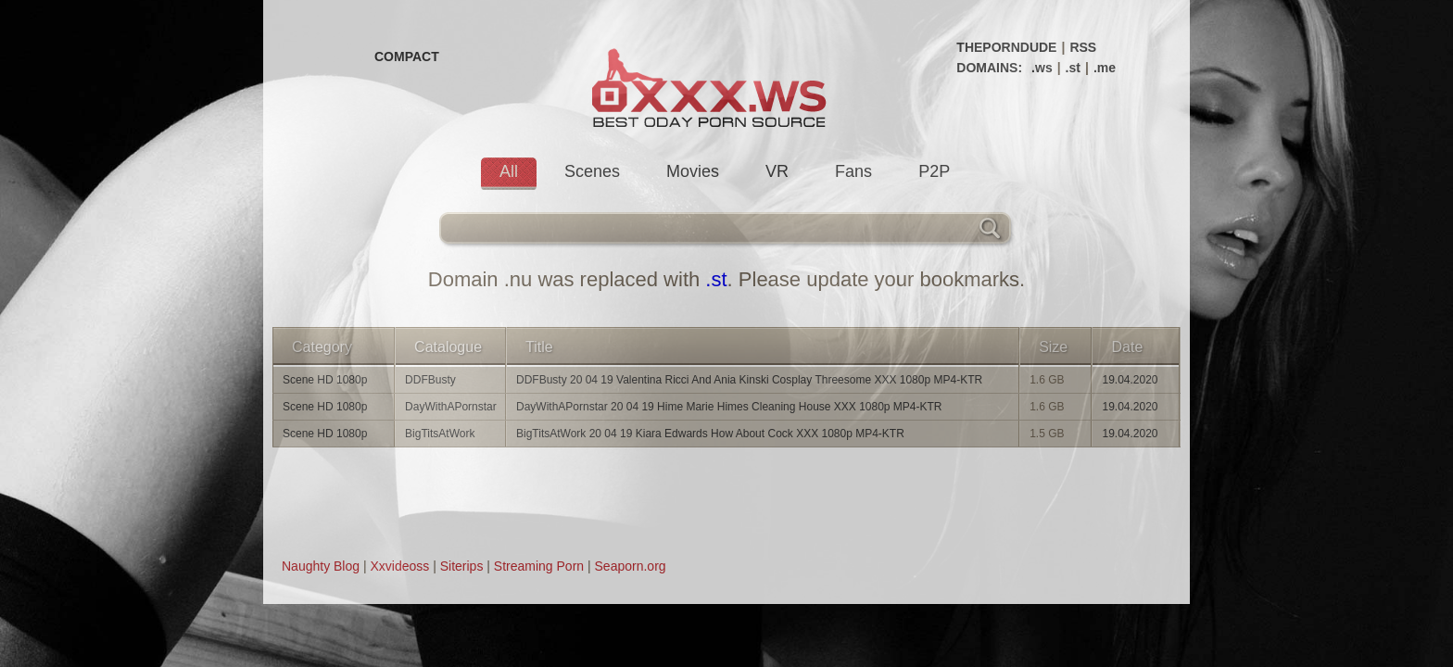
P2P (934, 171)
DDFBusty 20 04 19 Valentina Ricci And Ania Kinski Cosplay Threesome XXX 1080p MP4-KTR (749, 379)
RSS (1082, 47)
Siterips (462, 566)
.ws (1042, 67)
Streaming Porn (539, 566)
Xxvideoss (399, 566)
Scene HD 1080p (325, 379)
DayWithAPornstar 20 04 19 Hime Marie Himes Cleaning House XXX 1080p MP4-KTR (729, 406)
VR (777, 171)
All (508, 171)
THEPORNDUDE (1006, 47)
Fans (853, 171)
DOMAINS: (989, 67)
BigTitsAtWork (439, 433)
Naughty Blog (321, 566)
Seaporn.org (630, 566)
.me (1104, 67)
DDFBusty (430, 379)
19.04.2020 (1129, 379)
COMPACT (406, 56)
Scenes (592, 171)
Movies (692, 171)
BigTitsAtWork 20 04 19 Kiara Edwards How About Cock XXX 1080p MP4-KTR (710, 433)
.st (1073, 67)
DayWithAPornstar (451, 406)
